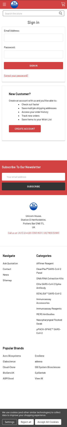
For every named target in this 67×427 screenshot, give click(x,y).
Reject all (26, 422)
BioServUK (8, 372)
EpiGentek (40, 372)
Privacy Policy (33, 406)
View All (39, 378)
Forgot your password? (16, 75)
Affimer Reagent (45, 263)
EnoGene (39, 355)
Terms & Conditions (33, 395)
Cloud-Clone (9, 366)
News (6, 274)
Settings (9, 422)
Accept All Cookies (48, 422)
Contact (7, 268)
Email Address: (12, 30)
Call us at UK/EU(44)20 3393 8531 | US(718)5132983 (33, 232)
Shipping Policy (33, 398)
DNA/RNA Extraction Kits (50, 278)
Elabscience (9, 361)
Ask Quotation (10, 263)
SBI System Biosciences (47, 366)
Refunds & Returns (33, 402)
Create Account (25, 128)
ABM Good (8, 378)
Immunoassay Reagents (49, 308)
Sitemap (7, 280)
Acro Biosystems (12, 355)
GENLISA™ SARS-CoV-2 (48, 293)
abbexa (38, 361)
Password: (9, 47)
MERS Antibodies (45, 314)
